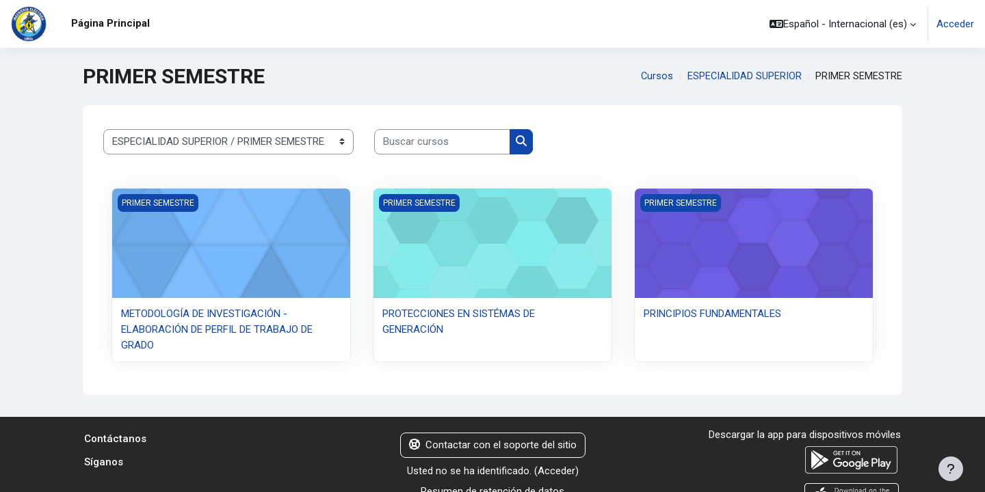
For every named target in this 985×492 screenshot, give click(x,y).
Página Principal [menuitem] (110, 23)
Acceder (955, 24)
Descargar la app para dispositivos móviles (805, 434)
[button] (843, 24)
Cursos (655, 76)
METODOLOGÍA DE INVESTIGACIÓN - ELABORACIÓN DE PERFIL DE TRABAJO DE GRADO (217, 329)
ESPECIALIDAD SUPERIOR (744, 76)
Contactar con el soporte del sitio (493, 445)
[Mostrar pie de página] (950, 468)
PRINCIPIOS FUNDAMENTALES (712, 314)
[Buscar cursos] (442, 141)
